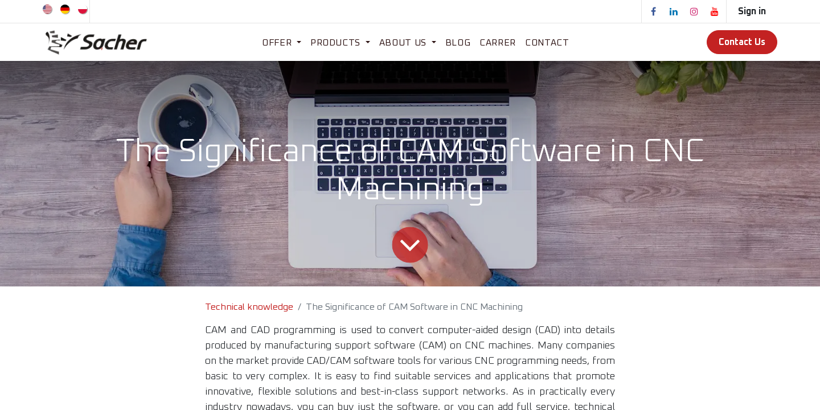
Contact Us (742, 42)
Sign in (752, 11)
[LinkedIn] (674, 11)
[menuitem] (48, 8)
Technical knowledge (249, 306)
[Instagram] (694, 11)
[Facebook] (653, 11)
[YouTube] (715, 11)
